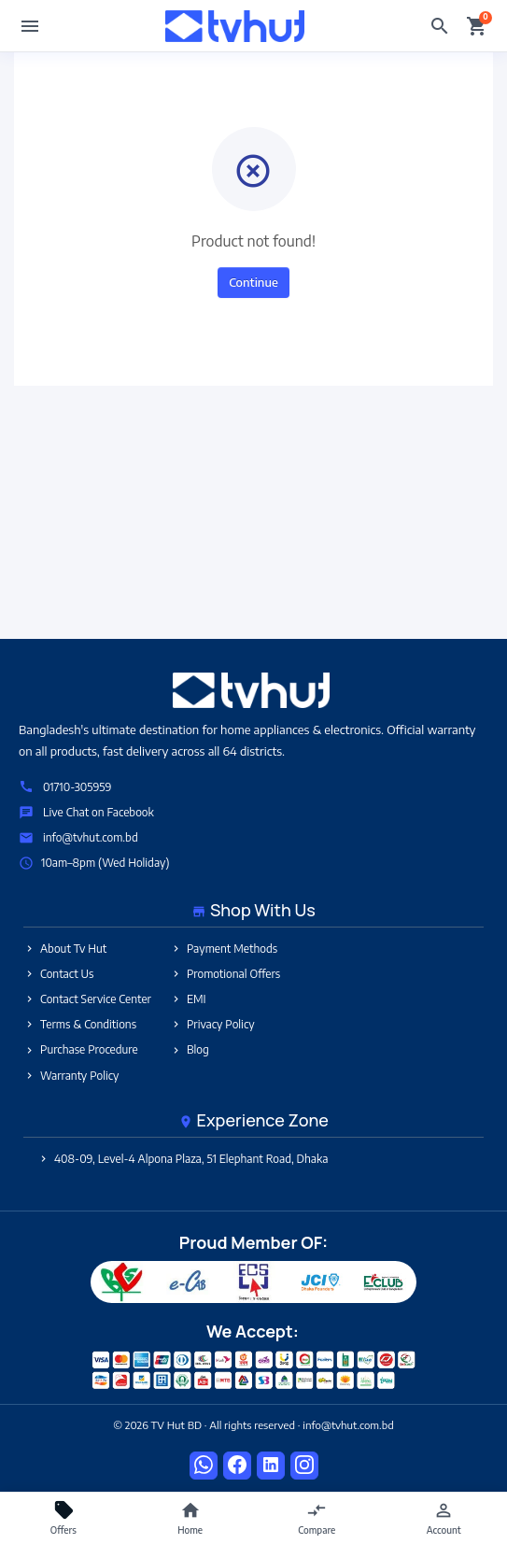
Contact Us (58, 974)
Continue (253, 282)
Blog (189, 1049)
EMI (188, 999)
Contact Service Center (87, 999)
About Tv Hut (64, 949)
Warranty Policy (71, 1076)
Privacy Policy (212, 1024)
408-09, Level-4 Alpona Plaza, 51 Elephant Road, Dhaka (182, 1159)
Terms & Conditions (79, 1024)
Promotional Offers (225, 974)
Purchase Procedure (80, 1049)
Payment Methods (223, 949)
